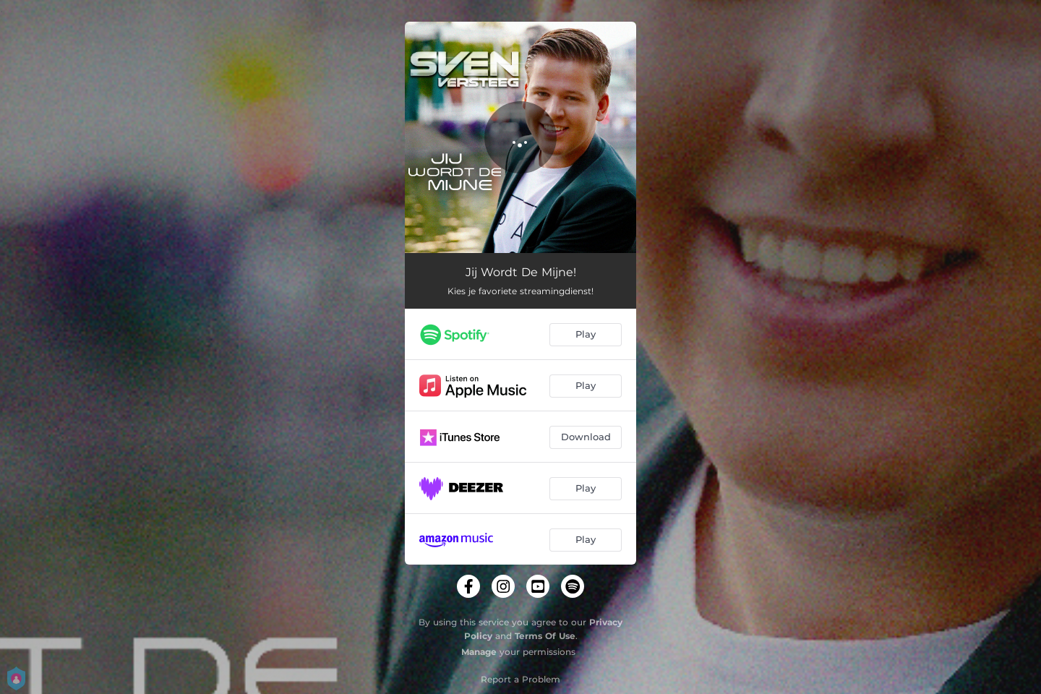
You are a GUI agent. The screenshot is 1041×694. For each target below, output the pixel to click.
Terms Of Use (545, 635)
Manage (479, 651)
